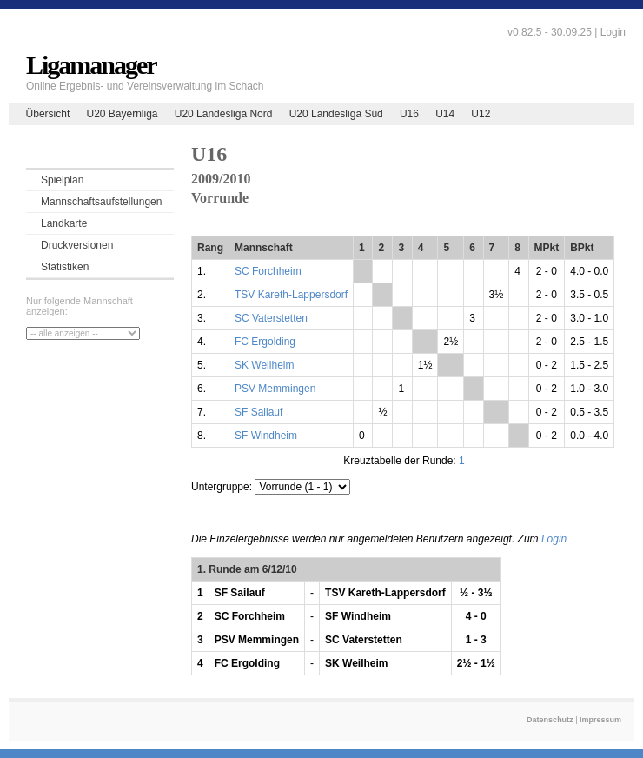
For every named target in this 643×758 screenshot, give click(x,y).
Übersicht (48, 114)
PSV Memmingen (275, 388)
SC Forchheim (268, 271)
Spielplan (62, 180)
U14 (444, 114)
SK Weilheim (264, 365)
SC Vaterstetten (271, 318)
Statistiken (65, 267)
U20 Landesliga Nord (224, 114)
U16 (409, 114)
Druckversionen (77, 245)
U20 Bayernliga (121, 114)
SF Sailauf (258, 412)
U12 (480, 114)
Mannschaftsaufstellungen (101, 202)
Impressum (600, 719)
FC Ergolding (265, 342)
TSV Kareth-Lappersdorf (291, 295)
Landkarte (64, 223)
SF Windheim (266, 435)
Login (613, 32)
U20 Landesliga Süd (336, 114)
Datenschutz (550, 719)
